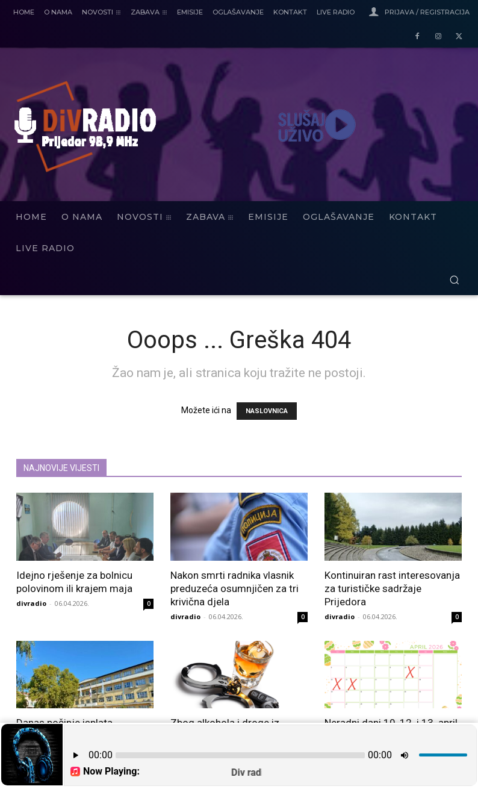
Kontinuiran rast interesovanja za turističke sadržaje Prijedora (392, 588)
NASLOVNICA (267, 411)
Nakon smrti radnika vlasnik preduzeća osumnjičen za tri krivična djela (234, 588)
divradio (31, 603)
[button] (454, 279)
